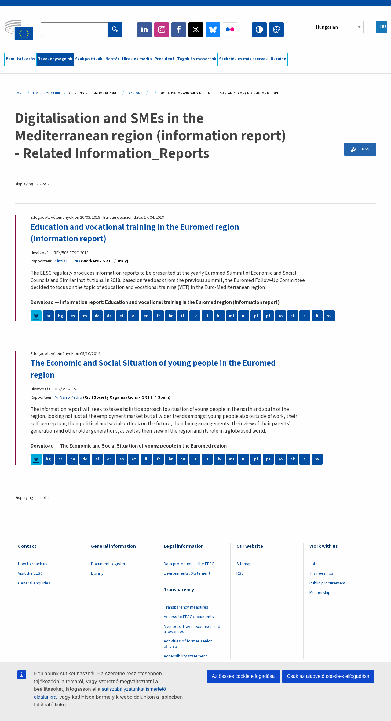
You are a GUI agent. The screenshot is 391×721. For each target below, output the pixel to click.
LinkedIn (144, 29)
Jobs (314, 564)
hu (219, 316)
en (146, 316)
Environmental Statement (187, 573)
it (183, 316)
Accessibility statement (185, 656)
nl (244, 316)
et (121, 316)
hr (170, 316)
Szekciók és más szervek (243, 59)
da (97, 316)
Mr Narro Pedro (68, 397)
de (109, 316)
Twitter (195, 29)
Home (19, 93)
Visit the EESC (30, 573)
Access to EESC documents (189, 617)
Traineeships (321, 573)
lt (207, 316)
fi (317, 316)
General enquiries (34, 583)
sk (293, 316)
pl (256, 316)
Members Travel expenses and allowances (192, 629)
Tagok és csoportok (196, 59)
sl (305, 316)
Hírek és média (137, 59)
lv (195, 316)
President (164, 59)
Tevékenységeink (55, 59)
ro (280, 316)
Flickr (230, 29)
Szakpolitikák (89, 59)
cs (85, 316)
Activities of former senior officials (188, 644)
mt (232, 316)
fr (158, 316)
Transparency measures (186, 607)
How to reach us (32, 564)
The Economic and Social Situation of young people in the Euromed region (157, 369)
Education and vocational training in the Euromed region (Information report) (138, 233)
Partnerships (321, 593)
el (134, 316)
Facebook (178, 29)
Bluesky (213, 29)
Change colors (276, 29)
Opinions (134, 93)
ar (48, 316)
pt (268, 316)
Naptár (112, 59)
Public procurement (327, 583)
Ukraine (278, 59)
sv (329, 316)
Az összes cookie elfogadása (243, 676)
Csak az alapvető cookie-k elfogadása (328, 676)
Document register (108, 564)
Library (97, 573)
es (73, 316)
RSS (364, 149)
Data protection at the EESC (189, 564)
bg (60, 316)
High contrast (259, 29)
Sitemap (244, 564)
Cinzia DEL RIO (67, 261)
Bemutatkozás (20, 59)
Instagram (161, 29)
